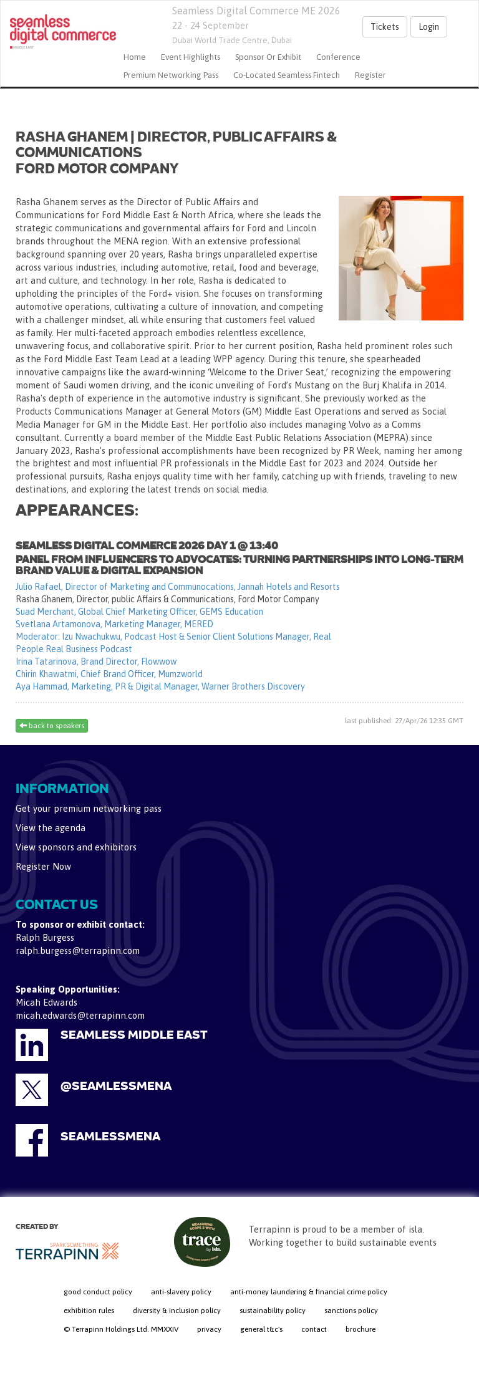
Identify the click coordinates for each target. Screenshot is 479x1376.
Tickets (384, 27)
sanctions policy (351, 1310)
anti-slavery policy (181, 1291)
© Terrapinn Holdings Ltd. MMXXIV (121, 1329)
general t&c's (261, 1329)
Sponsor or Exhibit (268, 57)
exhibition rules (89, 1310)
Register (370, 75)
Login (429, 27)
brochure (360, 1329)
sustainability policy (273, 1310)
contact (314, 1329)
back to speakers (51, 725)
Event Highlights (190, 57)
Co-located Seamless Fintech (286, 75)
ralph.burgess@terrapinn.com (78, 950)
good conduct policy (98, 1291)
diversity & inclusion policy (177, 1310)
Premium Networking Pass (170, 75)
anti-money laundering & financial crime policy (308, 1291)
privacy (209, 1329)
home (134, 57)
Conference (338, 57)
